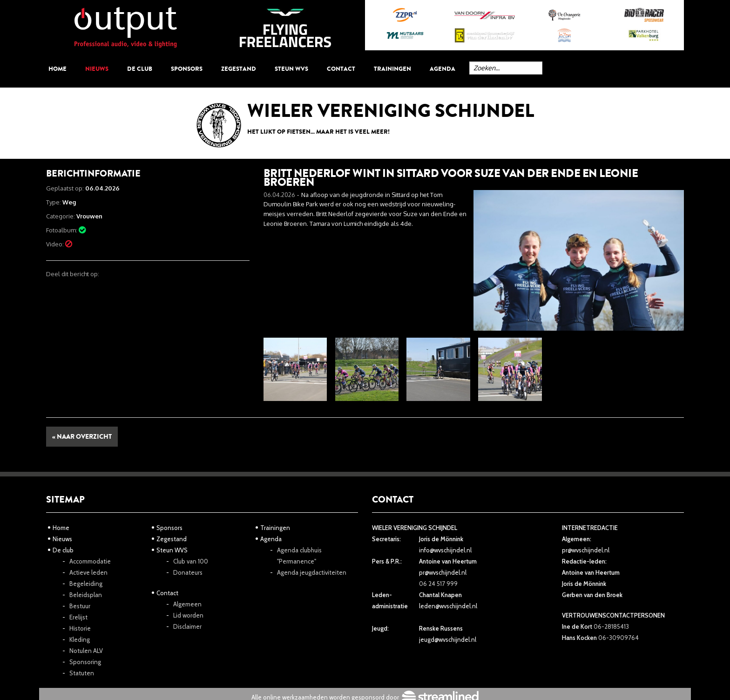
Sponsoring (85, 662)
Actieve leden (88, 572)
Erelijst (78, 617)
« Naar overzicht (82, 437)
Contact (341, 68)
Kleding (79, 639)
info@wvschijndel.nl (445, 550)
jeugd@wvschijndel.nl (447, 639)
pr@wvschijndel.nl (442, 572)
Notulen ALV (86, 650)
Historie (80, 628)
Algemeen (187, 604)
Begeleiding (85, 583)
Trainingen (392, 68)
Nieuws (96, 68)
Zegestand (238, 68)
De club (139, 68)
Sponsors (187, 68)
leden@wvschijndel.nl (448, 606)
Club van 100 (190, 561)
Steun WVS (291, 68)
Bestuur (79, 606)
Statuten (81, 673)
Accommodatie (90, 561)
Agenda (442, 68)
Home (57, 68)
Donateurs (188, 572)
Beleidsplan (85, 594)
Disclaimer (187, 626)
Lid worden (188, 615)
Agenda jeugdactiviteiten (311, 572)
